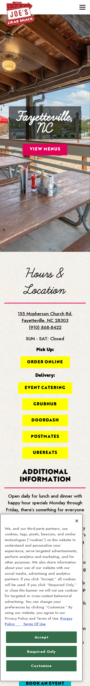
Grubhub (45, 380)
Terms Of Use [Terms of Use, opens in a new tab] (34, 624)
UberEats (45, 429)
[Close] (77, 521)
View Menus (45, 137)
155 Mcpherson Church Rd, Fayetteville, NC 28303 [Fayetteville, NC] (45, 293)
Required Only (41, 651)
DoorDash (45, 396)
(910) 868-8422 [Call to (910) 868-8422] (45, 304)
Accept (41, 637)
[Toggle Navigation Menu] (82, 7)
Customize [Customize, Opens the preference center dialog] (41, 665)
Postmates (45, 413)
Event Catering (45, 364)
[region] (41, 597)
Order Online (45, 338)
